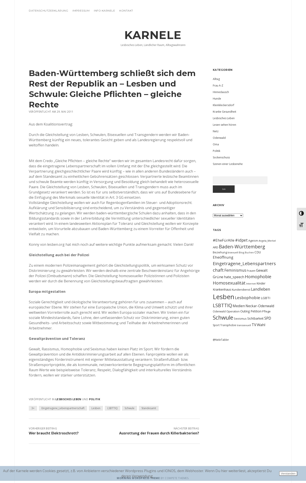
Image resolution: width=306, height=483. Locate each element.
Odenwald (219, 138)
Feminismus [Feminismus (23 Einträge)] (235, 270)
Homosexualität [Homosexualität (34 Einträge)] (229, 283)
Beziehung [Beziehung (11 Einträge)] (220, 252)
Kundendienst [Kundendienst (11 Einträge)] (241, 289)
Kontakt (126, 10)
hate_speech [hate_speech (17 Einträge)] (234, 277)
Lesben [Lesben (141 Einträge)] (223, 296)
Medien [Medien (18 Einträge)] (239, 305)
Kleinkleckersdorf (223, 105)
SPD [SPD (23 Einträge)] (267, 318)
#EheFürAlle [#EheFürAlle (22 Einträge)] (223, 240)
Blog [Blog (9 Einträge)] (241, 252)
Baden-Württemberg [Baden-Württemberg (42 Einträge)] (242, 246)
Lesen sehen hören (224, 125)
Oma (216, 144)
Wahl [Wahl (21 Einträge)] (261, 324)
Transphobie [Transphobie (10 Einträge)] (228, 325)
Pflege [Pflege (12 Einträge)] (266, 311)
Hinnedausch (221, 92)
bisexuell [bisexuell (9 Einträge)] (233, 252)
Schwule (129, 408)
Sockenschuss (221, 157)
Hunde (217, 98)
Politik (94, 399)
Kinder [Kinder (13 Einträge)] (260, 283)
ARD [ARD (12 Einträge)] (215, 247)
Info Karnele (104, 10)
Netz (215, 131)
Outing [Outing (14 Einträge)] (245, 311)
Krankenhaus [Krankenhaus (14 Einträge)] (222, 289)
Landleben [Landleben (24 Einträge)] (260, 289)
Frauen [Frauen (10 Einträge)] (251, 271)
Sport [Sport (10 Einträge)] (216, 325)
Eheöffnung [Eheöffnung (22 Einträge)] (223, 257)
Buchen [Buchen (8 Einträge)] (249, 252)
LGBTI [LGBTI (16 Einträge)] (265, 298)
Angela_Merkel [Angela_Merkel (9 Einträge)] (267, 240)
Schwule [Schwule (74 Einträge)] (223, 317)
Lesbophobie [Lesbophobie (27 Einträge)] (247, 297)
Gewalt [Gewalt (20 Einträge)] (262, 270)
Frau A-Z (218, 85)
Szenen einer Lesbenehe (228, 164)
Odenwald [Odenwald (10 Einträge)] (219, 311)
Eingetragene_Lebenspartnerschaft (62, 408)
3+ (32, 408)
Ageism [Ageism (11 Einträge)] (253, 240)
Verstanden (288, 473)
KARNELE (153, 35)
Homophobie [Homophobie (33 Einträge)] (258, 277)
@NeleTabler (221, 340)
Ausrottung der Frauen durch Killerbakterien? (159, 433)
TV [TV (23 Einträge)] (254, 324)
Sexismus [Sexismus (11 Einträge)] (240, 318)
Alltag (216, 79)
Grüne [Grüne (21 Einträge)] (218, 276)
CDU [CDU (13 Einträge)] (257, 252)
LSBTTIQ (112, 408)
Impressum (80, 10)
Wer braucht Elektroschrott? (54, 433)
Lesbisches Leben (68, 399)
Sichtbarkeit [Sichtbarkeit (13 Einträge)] (255, 318)
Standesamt (148, 408)
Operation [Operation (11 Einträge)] (233, 311)
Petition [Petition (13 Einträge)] (256, 311)
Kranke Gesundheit (224, 112)
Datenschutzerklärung (48, 10)
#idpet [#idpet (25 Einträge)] (241, 240)
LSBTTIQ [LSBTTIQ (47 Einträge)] (222, 305)
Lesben (95, 408)
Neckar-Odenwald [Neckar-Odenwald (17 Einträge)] (260, 305)
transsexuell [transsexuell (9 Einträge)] (244, 325)
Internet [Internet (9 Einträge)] (251, 283)
